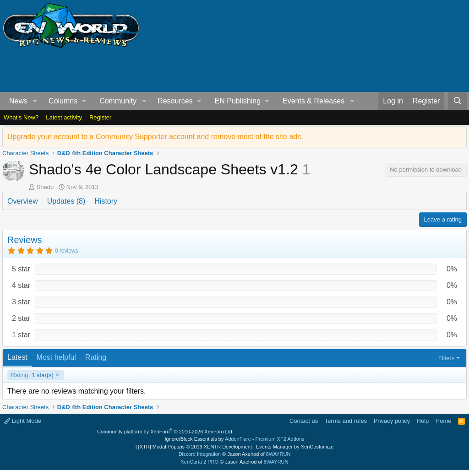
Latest (17, 357)
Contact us (303, 420)
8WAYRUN (278, 454)
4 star (21, 285)
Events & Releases (313, 101)
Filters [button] (446, 358)
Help (423, 420)
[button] (35, 101)
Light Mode (22, 420)
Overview (22, 201)
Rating (95, 357)
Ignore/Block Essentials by (234, 439)
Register (100, 117)
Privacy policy (392, 420)
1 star (21, 335)
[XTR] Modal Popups (195, 446)
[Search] (457, 101)
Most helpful (56, 357)
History (105, 201)
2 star (21, 318)
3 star (21, 302)
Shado (45, 187)
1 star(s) (32, 375)
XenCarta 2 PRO (200, 462)
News (18, 101)
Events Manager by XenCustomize (294, 446)
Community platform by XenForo (165, 431)
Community (117, 101)
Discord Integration (200, 454)
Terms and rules (346, 420)
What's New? (21, 117)
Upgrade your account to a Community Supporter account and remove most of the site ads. (155, 136)
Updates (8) (66, 201)
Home (444, 420)
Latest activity (64, 117)
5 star (21, 269)
